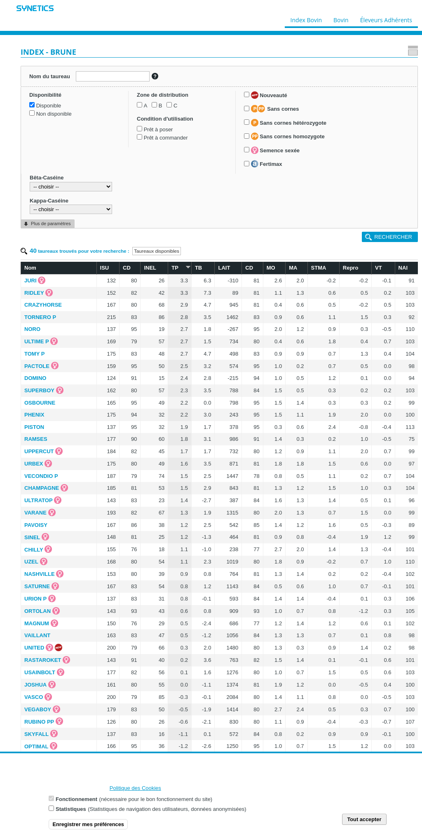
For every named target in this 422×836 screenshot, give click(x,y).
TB (198, 268)
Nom (30, 268)
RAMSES (35, 439)
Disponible (48, 105)
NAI (403, 268)
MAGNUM (36, 623)
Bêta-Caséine (46, 178)
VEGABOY (37, 709)
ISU (104, 268)
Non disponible (54, 114)
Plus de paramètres (50, 223)
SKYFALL (36, 734)
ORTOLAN (37, 611)
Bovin (340, 18)
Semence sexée (275, 150)
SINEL (32, 537)
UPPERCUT (39, 451)
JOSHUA (35, 685)
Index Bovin (306, 18)
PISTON (34, 427)
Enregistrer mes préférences (88, 828)
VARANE (35, 513)
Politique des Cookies (135, 792)
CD (127, 268)
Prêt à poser (158, 129)
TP (179, 267)
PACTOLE (36, 366)
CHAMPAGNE (41, 488)
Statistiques (71, 813)
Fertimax (266, 164)
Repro (351, 268)
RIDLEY (34, 293)
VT (378, 268)
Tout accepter (364, 823)
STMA (318, 268)
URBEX (33, 464)
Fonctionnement (76, 803)
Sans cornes (275, 108)
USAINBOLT (39, 672)
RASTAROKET (42, 660)
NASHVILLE (39, 574)
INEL (150, 268)
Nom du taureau (49, 76)
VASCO (33, 697)
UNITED (34, 648)
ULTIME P (36, 341)
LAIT (224, 268)
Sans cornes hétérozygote (288, 122)
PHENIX (34, 415)
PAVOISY (35, 525)
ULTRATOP (38, 500)
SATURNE (37, 586)
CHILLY (33, 550)
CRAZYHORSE (43, 305)
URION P (35, 599)
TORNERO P (40, 317)
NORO (32, 329)
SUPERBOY (39, 390)
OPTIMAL (36, 746)
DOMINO (35, 378)
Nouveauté (269, 95)
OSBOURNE (39, 403)
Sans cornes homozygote (288, 136)
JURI (30, 280)
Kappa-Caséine (49, 201)
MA (293, 268)
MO (271, 268)
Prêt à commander (166, 138)
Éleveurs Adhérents (386, 18)
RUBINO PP (39, 722)
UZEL (31, 562)
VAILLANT (37, 635)
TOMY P (34, 354)
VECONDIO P (41, 476)
